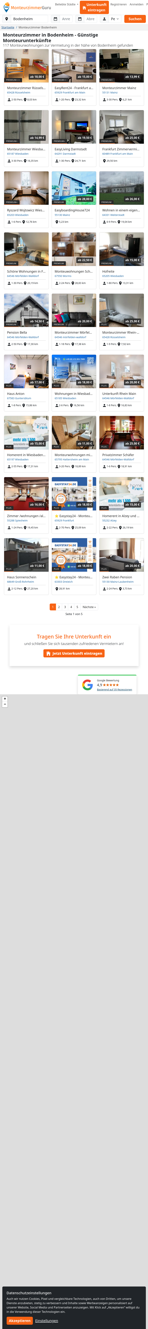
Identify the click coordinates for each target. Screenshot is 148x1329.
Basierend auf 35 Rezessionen (114, 689)
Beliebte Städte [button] (65, 4)
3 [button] (65, 607)
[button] (89, 607)
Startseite (7, 27)
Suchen (135, 18)
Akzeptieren (20, 1320)
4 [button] (71, 607)
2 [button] (59, 607)
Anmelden (137, 4)
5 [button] (77, 607)
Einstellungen (46, 1320)
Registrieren (118, 4)
